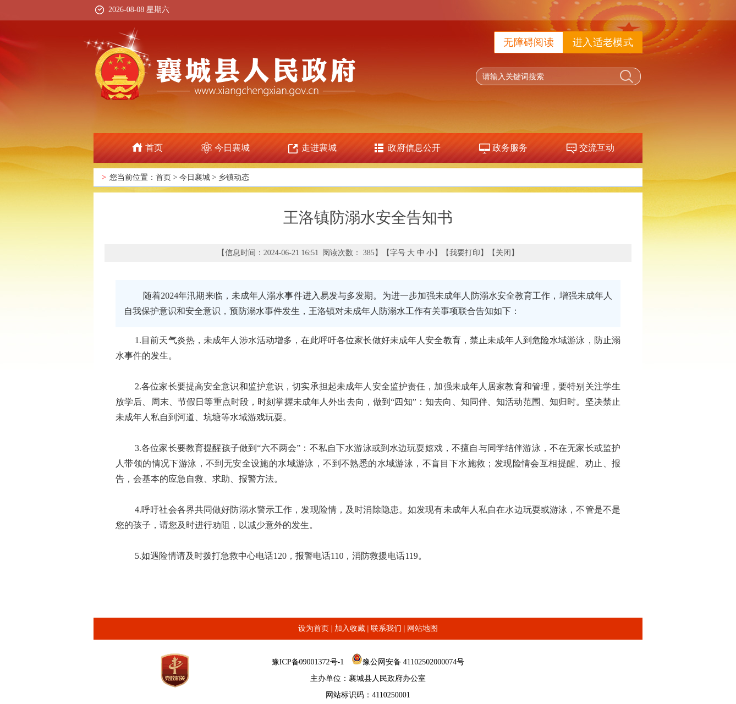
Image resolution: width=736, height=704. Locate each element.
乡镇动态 (233, 177)
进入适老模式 (603, 42)
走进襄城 (319, 147)
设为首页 (313, 628)
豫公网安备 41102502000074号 (413, 662)
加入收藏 (349, 628)
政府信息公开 (414, 147)
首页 (154, 147)
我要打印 (464, 253)
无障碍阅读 (528, 42)
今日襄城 (232, 147)
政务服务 (510, 147)
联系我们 (386, 628)
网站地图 (422, 628)
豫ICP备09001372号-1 (308, 662)
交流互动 (596, 147)
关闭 (503, 253)
